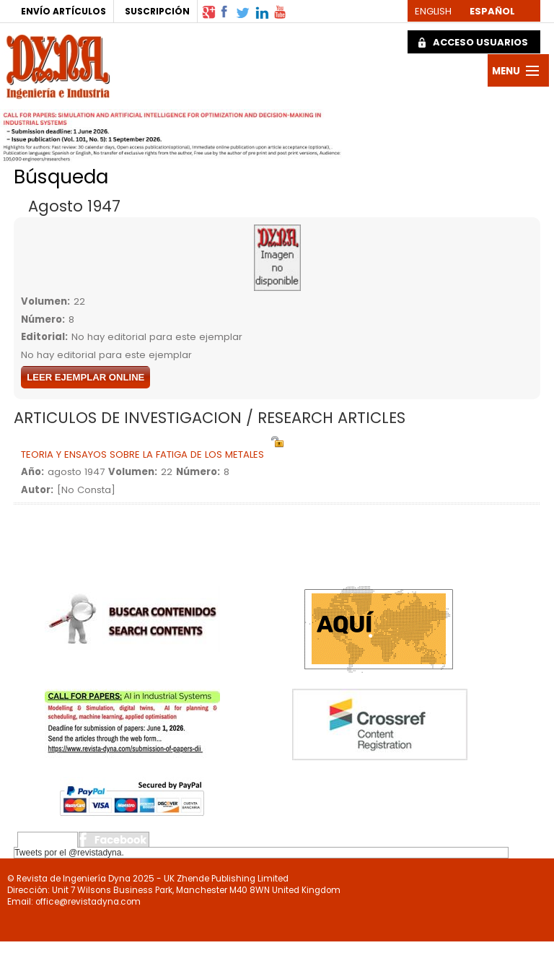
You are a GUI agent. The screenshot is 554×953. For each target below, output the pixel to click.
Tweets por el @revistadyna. (69, 853)
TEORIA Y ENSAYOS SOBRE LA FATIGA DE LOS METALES (142, 454)
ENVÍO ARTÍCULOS (63, 11)
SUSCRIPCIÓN (157, 11)
